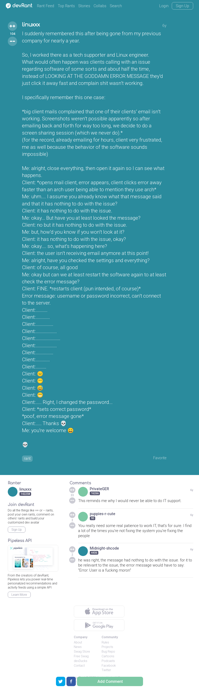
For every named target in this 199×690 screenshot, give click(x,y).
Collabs (100, 6)
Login (163, 6)
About (78, 642)
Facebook (109, 666)
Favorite (160, 458)
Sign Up (182, 6)
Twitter (106, 670)
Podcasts (108, 661)
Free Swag (81, 656)
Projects (107, 647)
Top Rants (66, 6)
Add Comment (110, 681)
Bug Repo (108, 652)
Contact (79, 666)
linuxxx (31, 25)
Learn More (19, 595)
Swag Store (82, 652)
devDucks (80, 661)
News (78, 647)
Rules (105, 642)
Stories (84, 6)
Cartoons (108, 656)
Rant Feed (45, 6)
